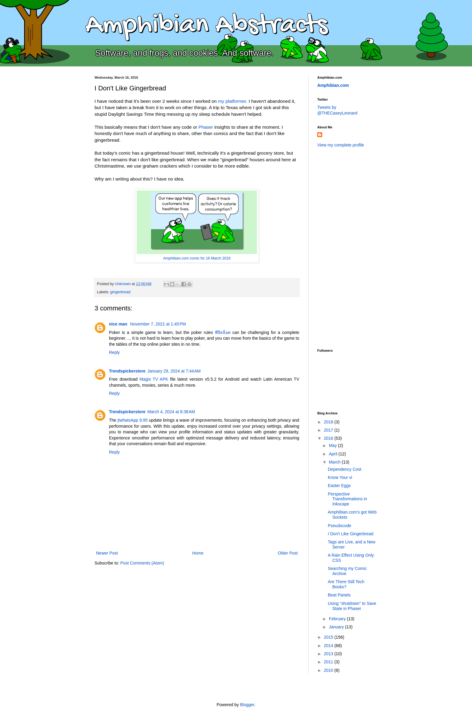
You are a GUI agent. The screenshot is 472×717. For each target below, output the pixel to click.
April (333, 453)
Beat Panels (339, 595)
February (338, 618)
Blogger (247, 704)
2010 (329, 670)
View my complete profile (340, 145)
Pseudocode (339, 525)
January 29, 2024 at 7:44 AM (173, 371)
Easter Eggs (339, 485)
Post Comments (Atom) (142, 563)
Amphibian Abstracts (206, 26)
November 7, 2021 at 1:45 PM (158, 324)
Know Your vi (340, 477)
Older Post (288, 553)
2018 (329, 422)
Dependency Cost (344, 469)
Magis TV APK (154, 379)
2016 (329, 438)
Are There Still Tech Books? (346, 584)
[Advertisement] (341, 247)
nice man (119, 324)
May (333, 445)
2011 (329, 661)
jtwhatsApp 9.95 (132, 420)
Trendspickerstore (127, 371)
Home (197, 553)
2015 (329, 637)
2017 (329, 430)
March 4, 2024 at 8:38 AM (171, 411)
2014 (329, 645)
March (335, 462)
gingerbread (120, 292)
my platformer (232, 101)
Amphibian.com (333, 85)
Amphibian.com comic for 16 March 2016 (197, 258)
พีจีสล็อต (223, 332)
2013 (329, 653)
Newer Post (107, 553)
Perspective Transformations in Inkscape (347, 499)
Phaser (205, 127)
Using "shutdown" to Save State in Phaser (352, 606)
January (337, 626)
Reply (114, 352)
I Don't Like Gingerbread (350, 533)
